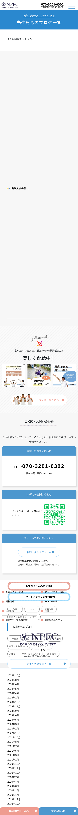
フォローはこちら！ (51, 400)
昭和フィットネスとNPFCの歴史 (25, 654)
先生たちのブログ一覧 (39, 664)
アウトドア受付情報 (54, 592)
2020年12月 (13, 764)
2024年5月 (13, 689)
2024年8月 (13, 680)
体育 (47, 611)
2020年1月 (13, 795)
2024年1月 (13, 697)
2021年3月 (13, 755)
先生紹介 (10, 611)
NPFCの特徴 (51, 601)
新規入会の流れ (18, 188)
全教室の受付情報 (14, 592)
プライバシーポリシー (39, 650)
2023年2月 (13, 728)
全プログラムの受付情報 (39, 586)
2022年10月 (13, 733)
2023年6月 (13, 715)
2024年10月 (13, 675)
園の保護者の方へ (53, 620)
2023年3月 (13, 724)
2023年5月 (13, 719)
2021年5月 (13, 750)
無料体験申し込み (19, 811)
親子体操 (51, 654)
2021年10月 (13, 737)
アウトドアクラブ (42, 646)
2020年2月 (13, 790)
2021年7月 (13, 746)
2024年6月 (13, 684)
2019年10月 (13, 804)
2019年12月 (13, 799)
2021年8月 (13, 742)
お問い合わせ (57, 811)
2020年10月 (13, 773)
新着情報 (10, 601)
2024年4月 (13, 693)
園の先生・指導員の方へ (17, 620)
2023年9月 (13, 711)
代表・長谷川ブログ (18, 646)
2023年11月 (13, 706)
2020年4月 (13, 781)
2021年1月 (13, 759)
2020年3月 (13, 786)
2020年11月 (13, 768)
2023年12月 (13, 702)
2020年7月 (13, 777)
